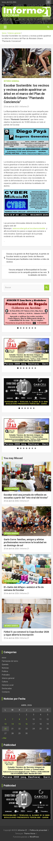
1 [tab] (18, 328)
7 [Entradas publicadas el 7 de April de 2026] (12, 719)
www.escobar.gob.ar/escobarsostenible (28, 228)
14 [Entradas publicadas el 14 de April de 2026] (12, 724)
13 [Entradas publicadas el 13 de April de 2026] (5, 724)
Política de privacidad (38, 830)
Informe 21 (24, 107)
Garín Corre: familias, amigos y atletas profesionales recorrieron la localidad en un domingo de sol (25, 542)
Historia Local (7, 685)
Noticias (5, 668)
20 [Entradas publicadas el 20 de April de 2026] (5, 729)
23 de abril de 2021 (11, 107)
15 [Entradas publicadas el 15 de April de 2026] (19, 724)
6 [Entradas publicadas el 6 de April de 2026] (5, 719)
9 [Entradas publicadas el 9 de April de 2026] (26, 719)
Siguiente (46, 311)
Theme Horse (29, 833)
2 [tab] (20, 328)
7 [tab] (35, 328)
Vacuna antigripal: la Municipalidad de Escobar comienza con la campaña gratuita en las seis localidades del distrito (28, 272)
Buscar (46, 287)
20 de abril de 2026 (11, 501)
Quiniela (5, 664)
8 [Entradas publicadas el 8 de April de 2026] (19, 719)
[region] (26, 311)
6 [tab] (32, 328)
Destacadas (7, 688)
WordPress (34, 837)
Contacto (6, 692)
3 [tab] (23, 328)
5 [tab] (29, 328)
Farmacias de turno (10, 661)
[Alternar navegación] (5, 27)
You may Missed (13, 458)
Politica (5, 671)
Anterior (7, 311)
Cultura (5, 681)
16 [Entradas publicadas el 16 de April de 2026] (26, 724)
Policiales (6, 675)
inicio (4, 657)
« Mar (4, 738)
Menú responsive (48, 2)
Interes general (11, 81)
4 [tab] (26, 328)
